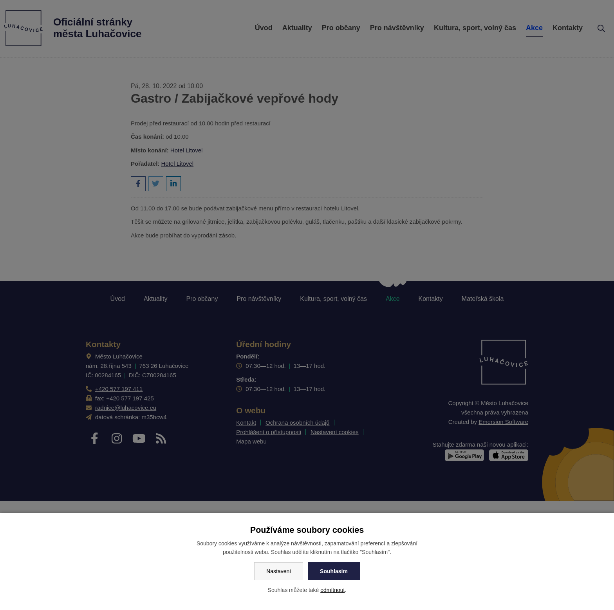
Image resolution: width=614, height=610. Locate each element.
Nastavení (278, 571)
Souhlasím (334, 571)
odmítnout (332, 590)
